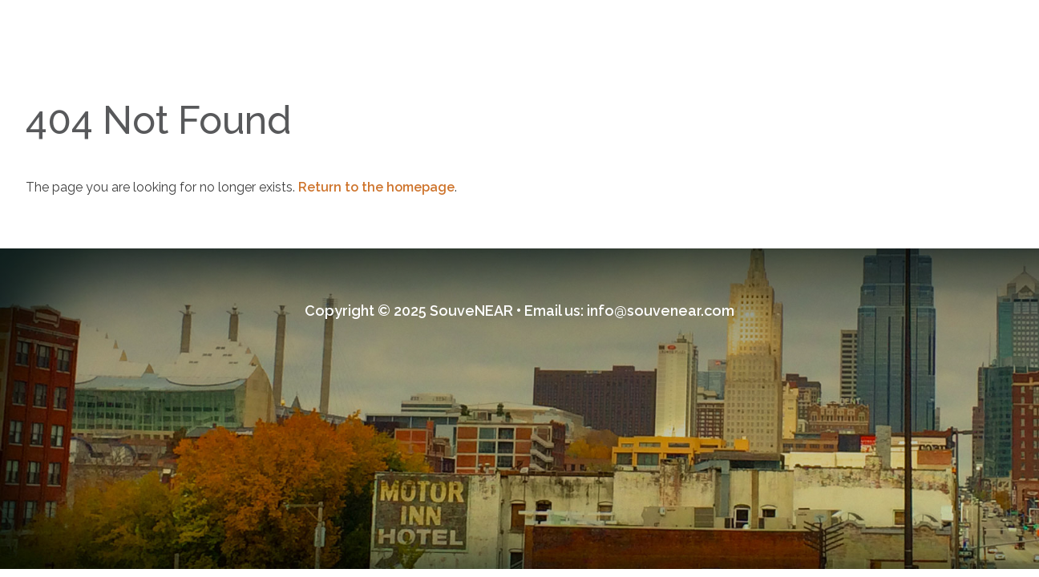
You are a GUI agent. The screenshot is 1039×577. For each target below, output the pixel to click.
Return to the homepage (376, 187)
